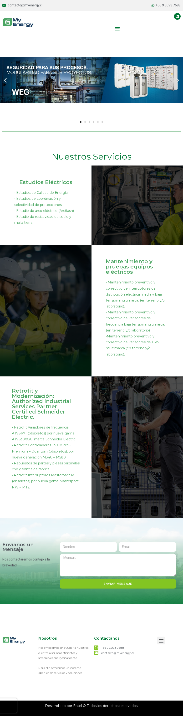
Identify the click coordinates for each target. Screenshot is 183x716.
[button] (117, 28)
